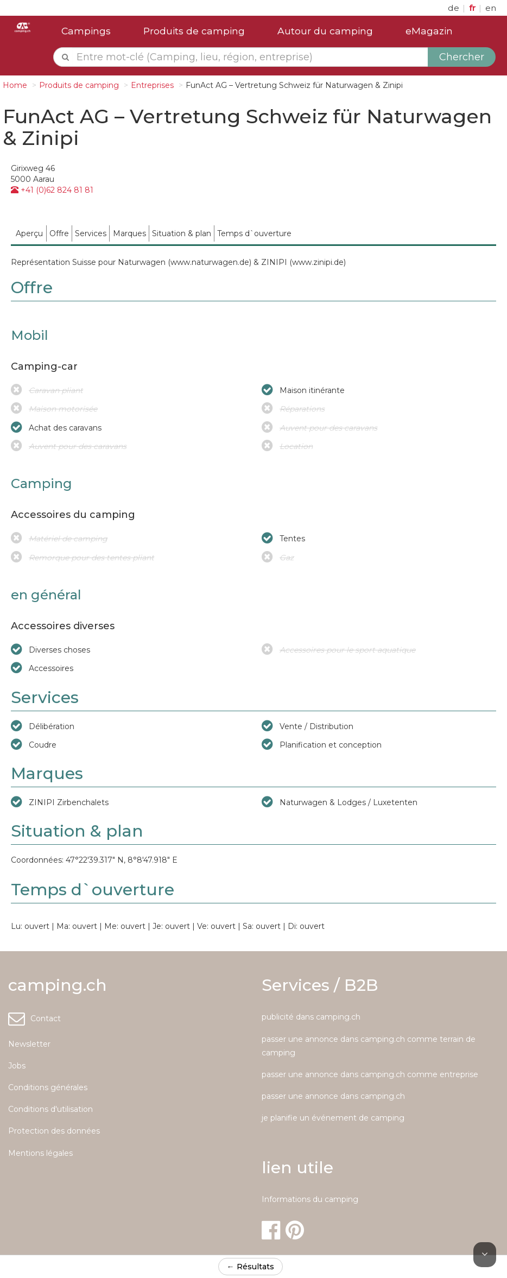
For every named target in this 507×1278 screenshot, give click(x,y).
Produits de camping (194, 30)
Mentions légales (40, 1153)
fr (473, 8)
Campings (86, 30)
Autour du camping (325, 30)
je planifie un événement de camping (333, 1118)
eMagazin (429, 30)
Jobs (17, 1066)
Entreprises (152, 85)
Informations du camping (310, 1199)
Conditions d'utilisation (50, 1109)
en (490, 8)
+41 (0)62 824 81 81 (52, 190)
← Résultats (250, 1266)
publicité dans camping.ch (311, 1017)
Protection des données (54, 1131)
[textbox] (250, 57)
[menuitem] (29, 233)
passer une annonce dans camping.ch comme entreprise (370, 1074)
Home (15, 85)
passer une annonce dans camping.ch (333, 1096)
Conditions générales (47, 1087)
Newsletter (29, 1044)
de (454, 8)
